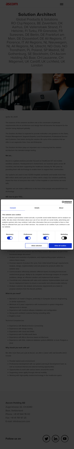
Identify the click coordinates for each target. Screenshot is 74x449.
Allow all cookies (60, 245)
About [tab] (61, 208)
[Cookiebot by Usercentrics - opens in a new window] (63, 202)
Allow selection (36, 245)
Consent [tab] (13, 208)
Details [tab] (37, 208)
